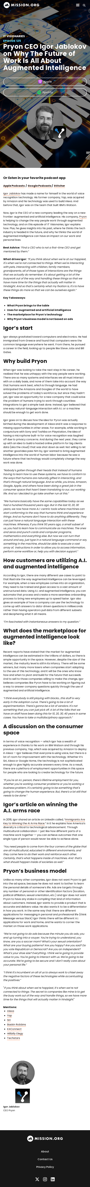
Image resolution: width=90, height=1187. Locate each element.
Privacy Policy (45, 1167)
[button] (77, 5)
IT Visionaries (14, 36)
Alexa (10, 1011)
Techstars (13, 1038)
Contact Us (45, 1159)
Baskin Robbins (16, 1024)
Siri (9, 1020)
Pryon (83, 217)
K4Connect (14, 1029)
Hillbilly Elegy (15, 1033)
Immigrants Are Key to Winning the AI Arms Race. (44, 821)
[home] (21, 5)
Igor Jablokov (11, 193)
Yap (9, 1015)
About (45, 1151)
